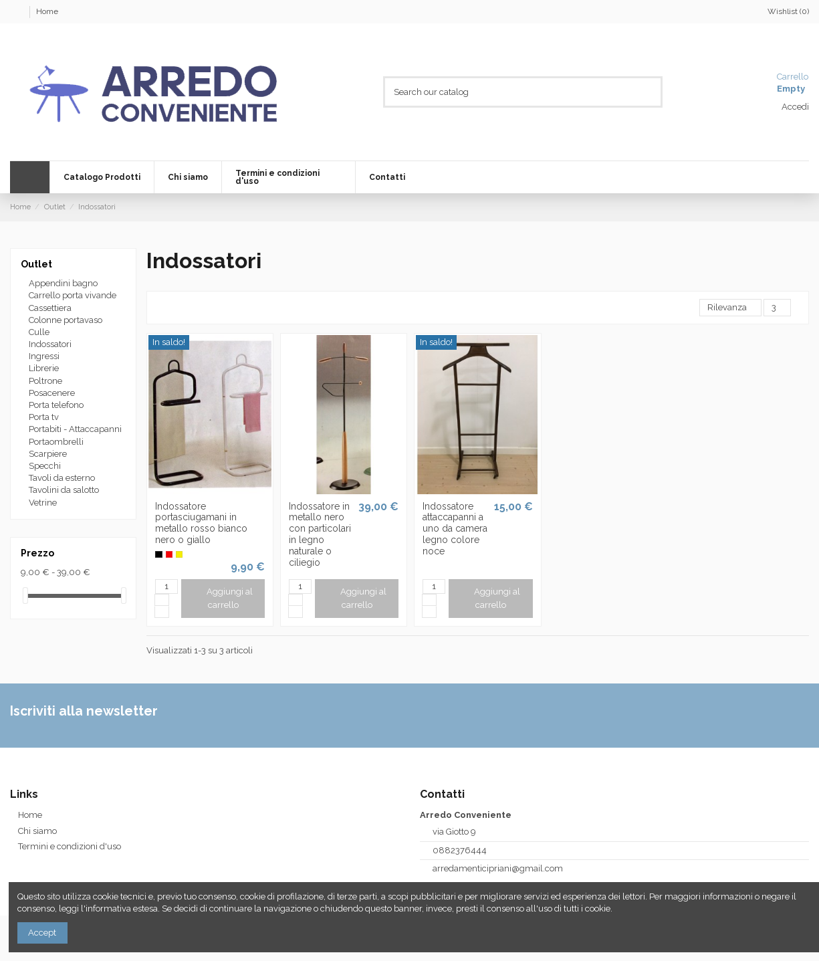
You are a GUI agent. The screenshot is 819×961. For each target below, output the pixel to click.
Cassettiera (50, 308)
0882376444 (460, 850)
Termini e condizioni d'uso (69, 846)
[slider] (25, 595)
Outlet (36, 264)
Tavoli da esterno (62, 478)
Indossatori (50, 344)
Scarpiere (48, 454)
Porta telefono (56, 405)
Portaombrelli (56, 442)
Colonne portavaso (65, 320)
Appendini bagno (63, 283)
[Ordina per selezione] (730, 308)
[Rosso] (169, 554)
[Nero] (158, 554)
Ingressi (44, 356)
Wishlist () (782, 11)
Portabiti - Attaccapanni (75, 429)
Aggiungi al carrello (223, 598)
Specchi (45, 466)
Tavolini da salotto (64, 490)
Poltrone (45, 381)
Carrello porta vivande (72, 295)
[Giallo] (179, 554)
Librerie (44, 368)
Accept (42, 933)
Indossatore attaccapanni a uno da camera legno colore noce (455, 528)
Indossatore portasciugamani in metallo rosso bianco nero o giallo (201, 523)
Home (47, 11)
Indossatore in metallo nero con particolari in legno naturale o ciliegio (320, 534)
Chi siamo (37, 831)
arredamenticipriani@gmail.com (498, 868)
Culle (39, 332)
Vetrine (43, 503)
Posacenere (52, 393)
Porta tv (44, 417)
